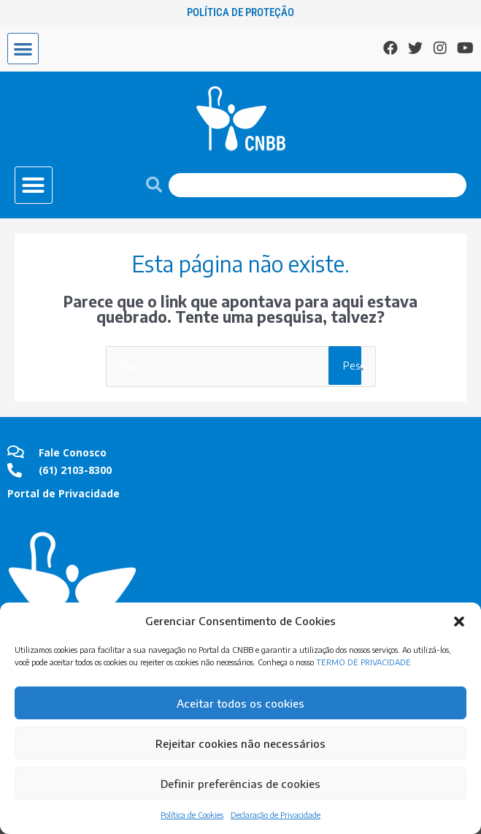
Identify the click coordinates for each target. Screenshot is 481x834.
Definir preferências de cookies (240, 783)
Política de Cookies (192, 814)
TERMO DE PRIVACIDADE (363, 662)
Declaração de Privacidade (275, 814)
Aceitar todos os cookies (240, 703)
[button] (459, 621)
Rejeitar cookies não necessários (240, 743)
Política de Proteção (240, 12)
